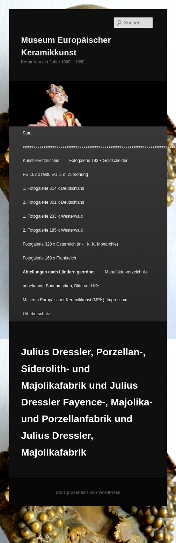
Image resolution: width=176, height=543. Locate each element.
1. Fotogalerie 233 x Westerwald (53, 216)
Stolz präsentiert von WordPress (88, 492)
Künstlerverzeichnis (41, 160)
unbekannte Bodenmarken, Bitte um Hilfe (61, 286)
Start (27, 133)
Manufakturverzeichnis (126, 272)
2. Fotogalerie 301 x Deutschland (53, 202)
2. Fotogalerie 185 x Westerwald (53, 230)
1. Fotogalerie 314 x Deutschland (53, 188)
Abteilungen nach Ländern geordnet (59, 272)
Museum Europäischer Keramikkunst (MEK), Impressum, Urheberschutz (76, 306)
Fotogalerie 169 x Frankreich (49, 258)
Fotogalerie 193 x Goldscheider (98, 160)
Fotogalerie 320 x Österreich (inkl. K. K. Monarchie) (70, 244)
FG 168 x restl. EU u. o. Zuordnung (55, 174)
